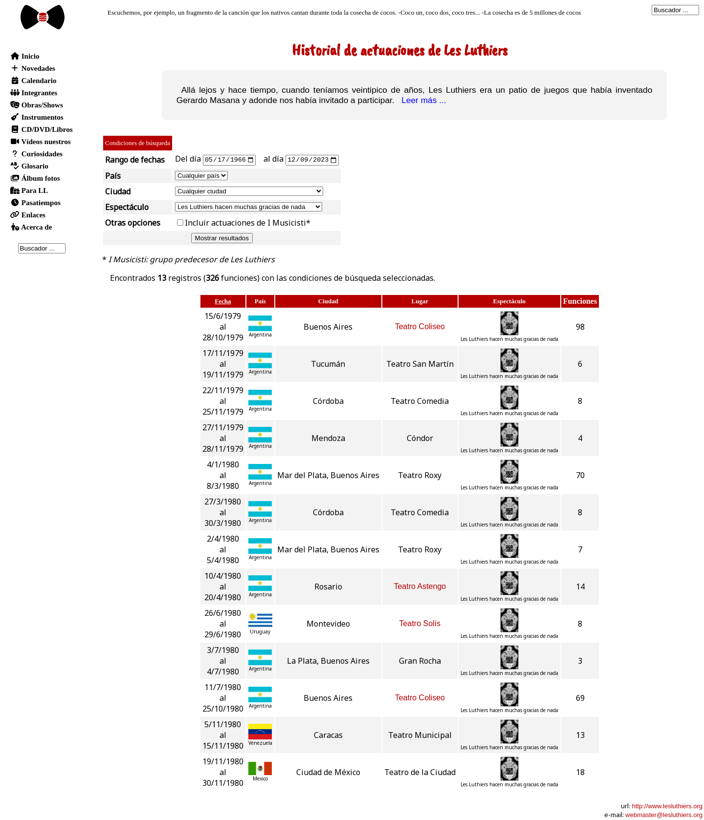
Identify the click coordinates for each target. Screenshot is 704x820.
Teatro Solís (419, 623)
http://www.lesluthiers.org (667, 805)
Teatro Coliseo (420, 326)
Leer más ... (421, 100)
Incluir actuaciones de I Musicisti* (247, 222)
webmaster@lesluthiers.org (664, 814)
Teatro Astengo (420, 586)
